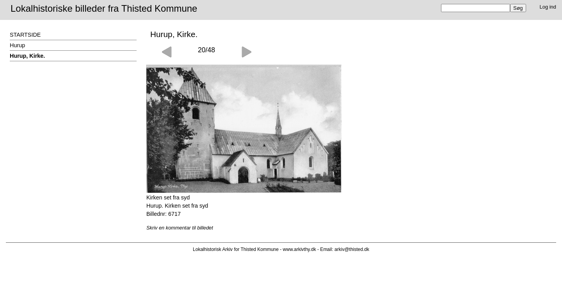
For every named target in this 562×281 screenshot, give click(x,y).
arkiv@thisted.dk (351, 249)
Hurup (17, 45)
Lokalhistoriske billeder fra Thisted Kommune (104, 8)
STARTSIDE (25, 35)
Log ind (548, 7)
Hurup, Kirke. (27, 56)
